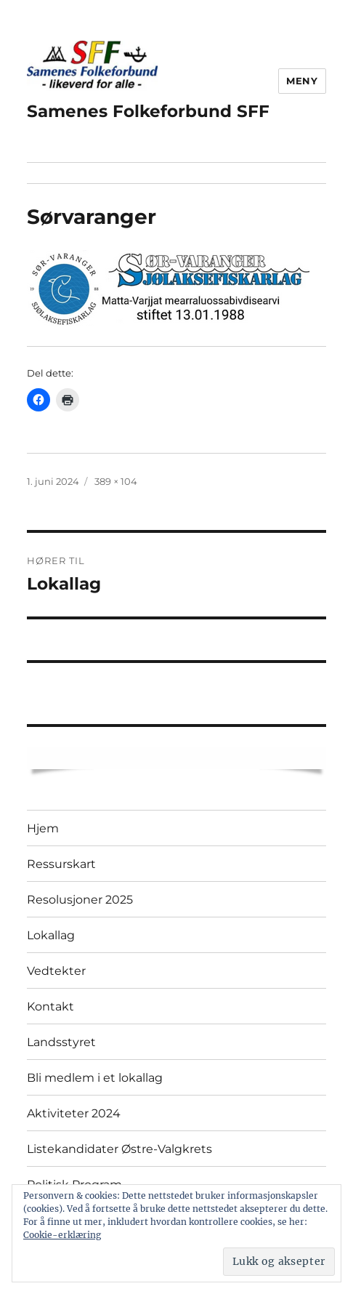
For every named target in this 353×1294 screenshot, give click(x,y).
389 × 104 (115, 481)
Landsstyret (61, 1042)
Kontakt (50, 1006)
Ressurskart (61, 864)
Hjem (43, 828)
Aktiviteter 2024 (74, 1113)
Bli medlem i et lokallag (95, 1078)
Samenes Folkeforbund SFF (148, 111)
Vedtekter (56, 971)
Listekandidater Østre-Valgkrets (119, 1149)
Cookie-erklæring (62, 1234)
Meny (301, 81)
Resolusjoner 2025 (80, 900)
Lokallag (51, 935)
